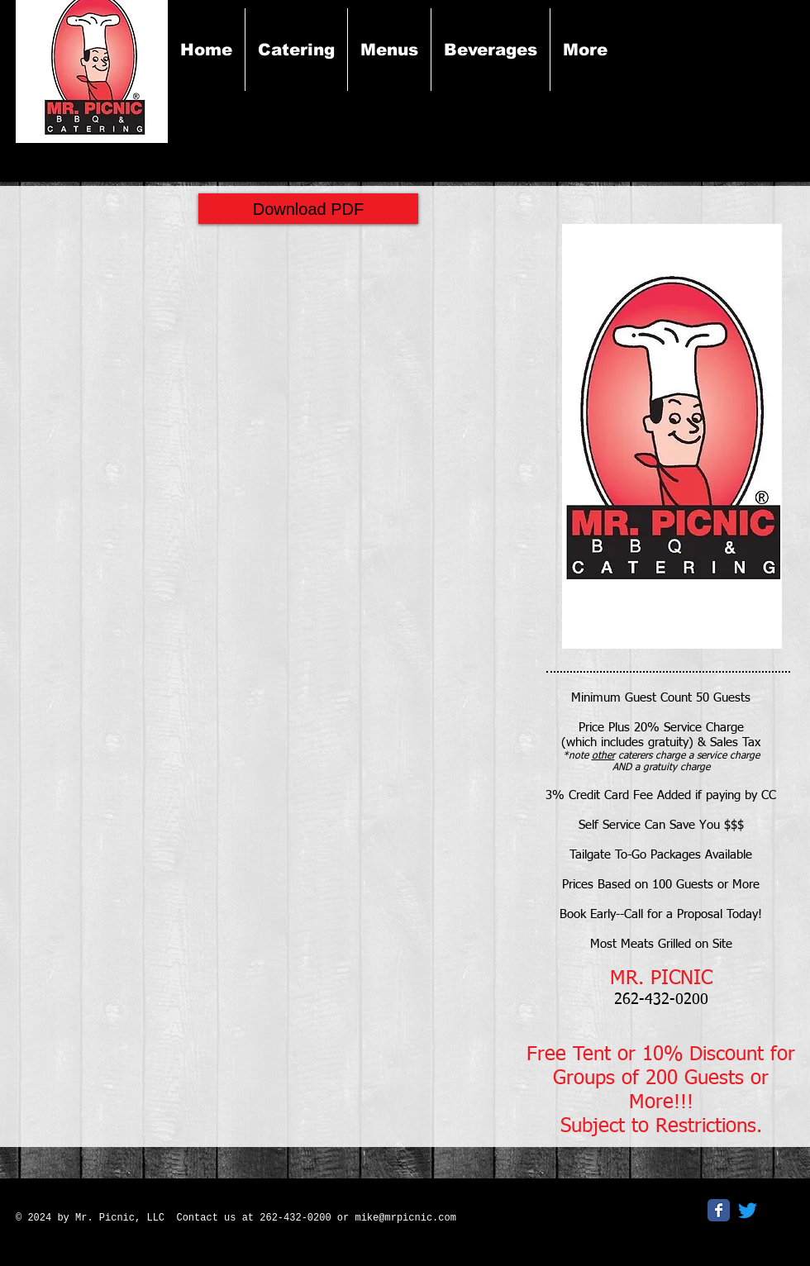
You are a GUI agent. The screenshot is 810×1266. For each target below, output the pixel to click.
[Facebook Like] (586, 1215)
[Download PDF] (308, 208)
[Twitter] (747, 1210)
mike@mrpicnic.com (405, 1218)
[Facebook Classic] (719, 1210)
